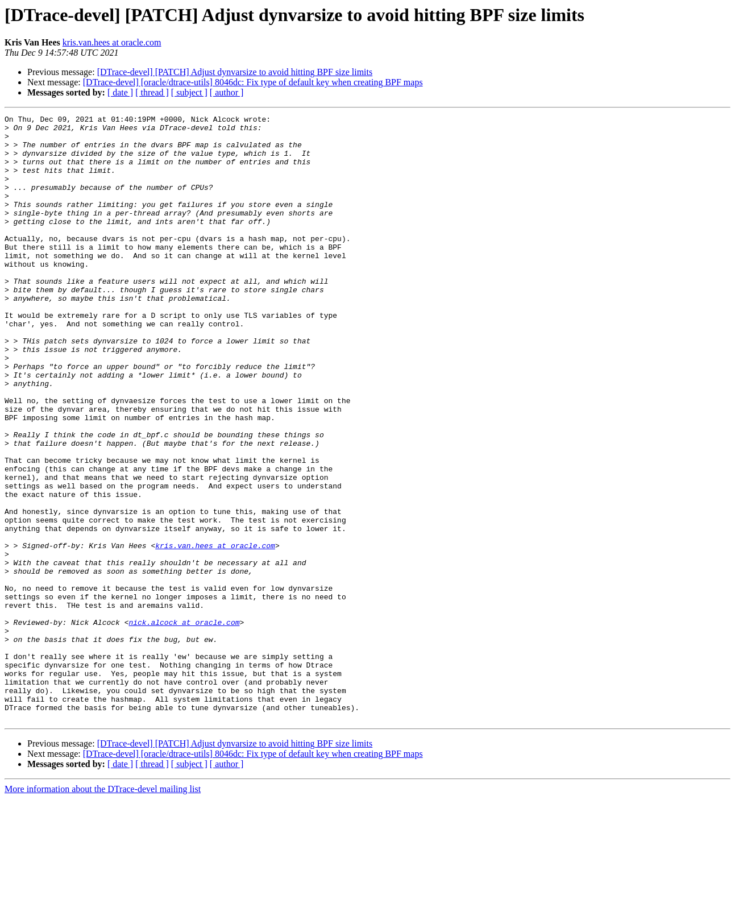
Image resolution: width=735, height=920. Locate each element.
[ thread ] (152, 92)
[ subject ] (189, 92)
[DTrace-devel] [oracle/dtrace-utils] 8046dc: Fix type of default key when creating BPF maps (253, 82)
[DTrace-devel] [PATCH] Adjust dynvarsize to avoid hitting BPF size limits (235, 72)
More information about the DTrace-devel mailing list (103, 910)
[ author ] (227, 92)
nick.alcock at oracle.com (183, 724)
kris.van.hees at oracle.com (112, 42)
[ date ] (120, 92)
